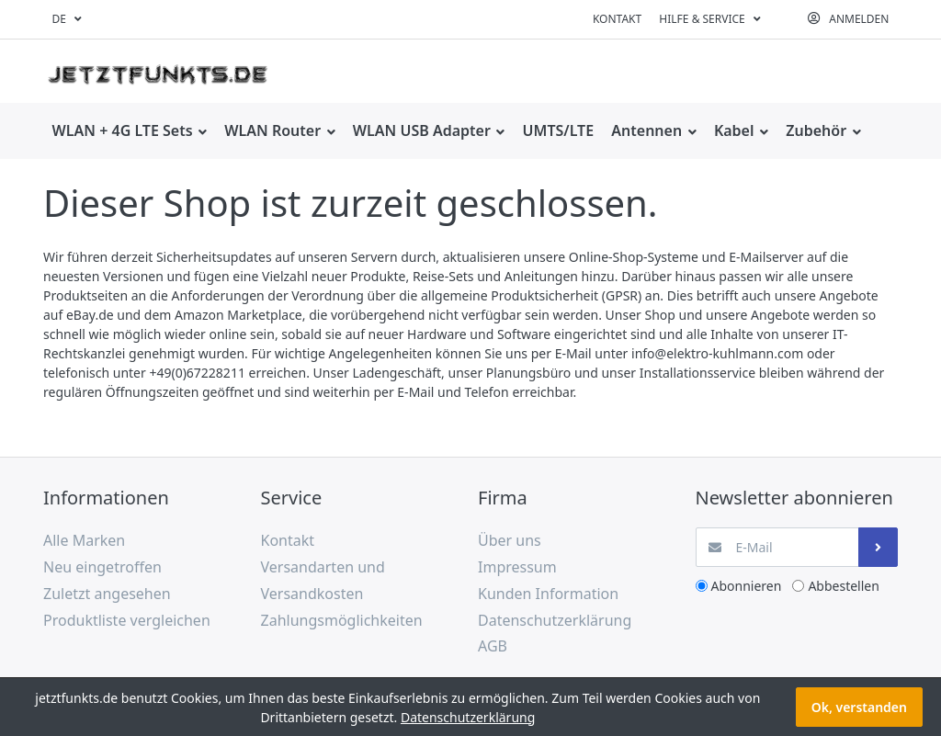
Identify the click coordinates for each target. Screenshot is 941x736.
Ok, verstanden (859, 707)
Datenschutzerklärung (468, 717)
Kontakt (617, 19)
